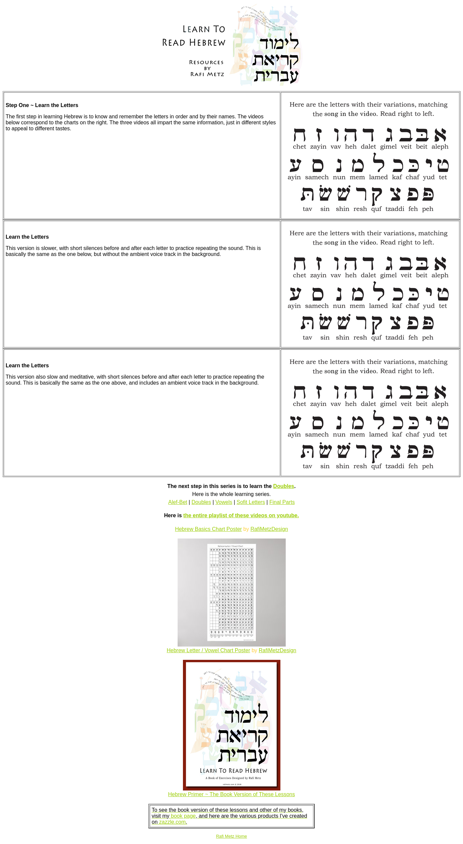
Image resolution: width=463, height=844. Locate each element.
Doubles (283, 486)
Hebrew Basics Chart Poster (208, 529)
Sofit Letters (250, 502)
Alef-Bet (177, 502)
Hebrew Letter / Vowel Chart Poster (208, 650)
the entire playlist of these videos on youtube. (241, 515)
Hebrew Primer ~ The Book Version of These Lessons (231, 794)
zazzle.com (172, 822)
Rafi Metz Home (231, 836)
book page (183, 816)
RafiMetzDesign (269, 529)
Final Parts (282, 502)
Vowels (224, 502)
